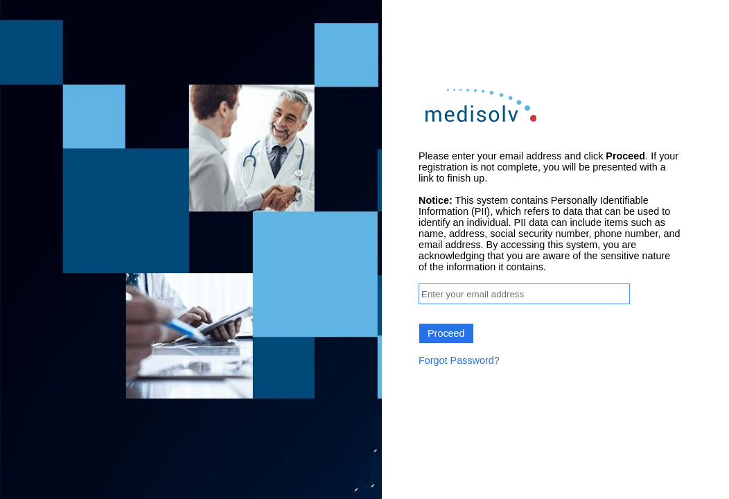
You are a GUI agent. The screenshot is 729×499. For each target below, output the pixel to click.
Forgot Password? (459, 360)
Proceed (446, 333)
